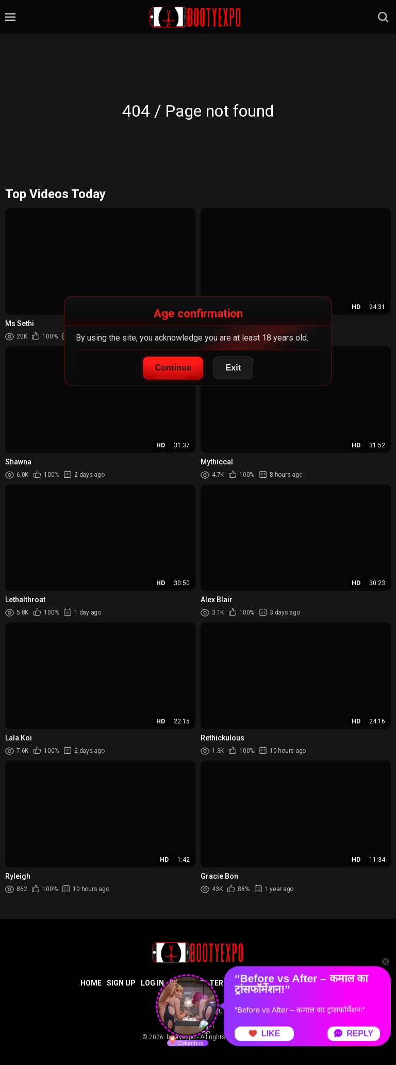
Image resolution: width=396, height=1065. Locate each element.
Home (91, 983)
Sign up (121, 983)
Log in (152, 983)
